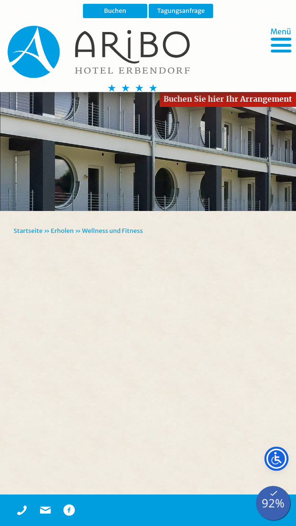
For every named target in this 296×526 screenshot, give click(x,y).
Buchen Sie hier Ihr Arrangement (227, 99)
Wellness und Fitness (112, 231)
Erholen (62, 231)
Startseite (27, 231)
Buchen (115, 11)
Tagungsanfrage (180, 11)
